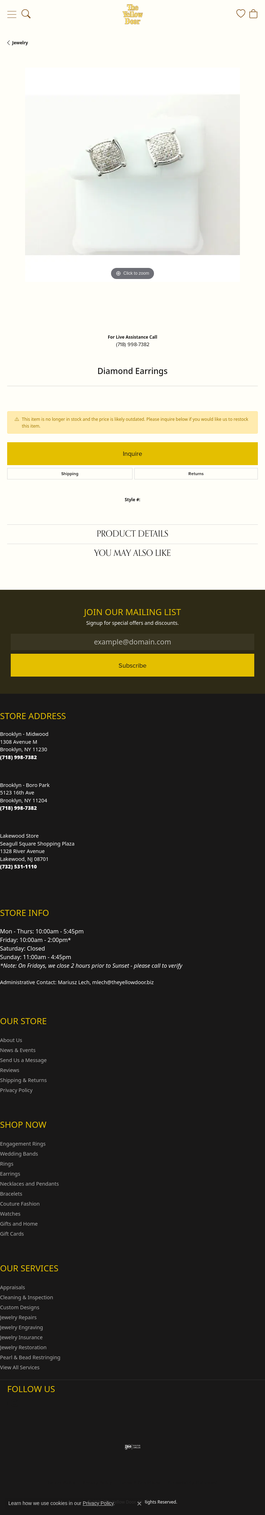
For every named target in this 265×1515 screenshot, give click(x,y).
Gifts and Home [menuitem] (19, 1223)
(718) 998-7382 (132, 344)
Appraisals (12, 1287)
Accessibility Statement (193, 1483)
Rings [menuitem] (6, 1163)
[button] (25, 14)
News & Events (17, 1050)
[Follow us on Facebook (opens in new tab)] (31, 1403)
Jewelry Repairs (18, 1317)
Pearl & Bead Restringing (30, 1357)
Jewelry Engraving (21, 1327)
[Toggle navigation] (12, 14)
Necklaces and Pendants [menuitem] (29, 1183)
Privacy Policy (16, 1090)
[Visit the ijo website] (133, 1446)
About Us (11, 1040)
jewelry (20, 43)
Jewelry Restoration (23, 1347)
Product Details (132, 534)
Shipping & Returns (23, 1080)
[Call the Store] (18, 757)
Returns (196, 473)
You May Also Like (132, 553)
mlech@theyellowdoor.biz (123, 982)
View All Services (20, 1367)
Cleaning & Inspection (26, 1297)
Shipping (69, 473)
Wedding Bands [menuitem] (19, 1153)
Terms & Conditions (140, 1483)
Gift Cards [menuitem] (12, 1233)
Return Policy (61, 1483)
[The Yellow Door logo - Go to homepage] (132, 14)
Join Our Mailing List (132, 612)
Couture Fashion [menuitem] (20, 1203)
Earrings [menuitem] (10, 1173)
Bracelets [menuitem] (11, 1193)
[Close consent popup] (139, 1503)
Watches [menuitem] (10, 1213)
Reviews (9, 1070)
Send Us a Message (23, 1060)
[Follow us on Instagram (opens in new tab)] (14, 1403)
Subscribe (132, 665)
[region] (132, 193)
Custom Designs (19, 1307)
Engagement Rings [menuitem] (23, 1143)
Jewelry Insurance (21, 1337)
